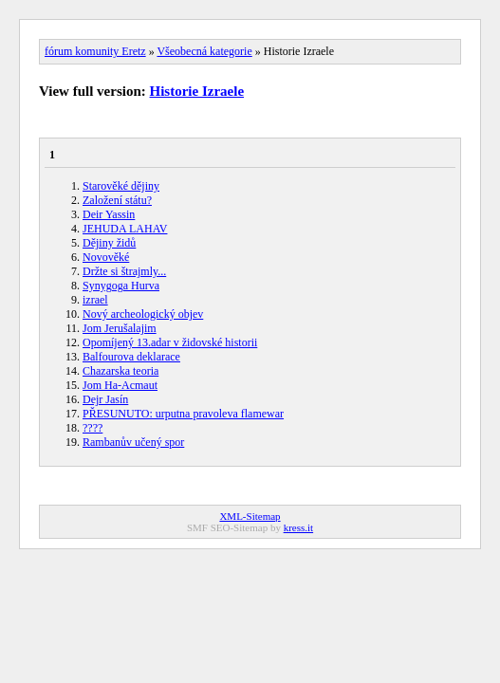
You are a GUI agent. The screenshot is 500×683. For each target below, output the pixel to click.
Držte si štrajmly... (124, 271)
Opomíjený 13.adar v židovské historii (170, 342)
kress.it (298, 527)
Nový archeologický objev (143, 314)
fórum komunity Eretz (95, 51)
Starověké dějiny (121, 186)
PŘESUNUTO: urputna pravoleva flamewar (183, 413)
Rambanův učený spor (133, 442)
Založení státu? (117, 200)
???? (92, 427)
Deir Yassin (109, 214)
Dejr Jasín (105, 399)
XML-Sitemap (249, 516)
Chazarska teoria (120, 371)
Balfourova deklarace (131, 356)
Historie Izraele (197, 91)
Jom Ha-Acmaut (120, 385)
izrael (95, 299)
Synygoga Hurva (121, 285)
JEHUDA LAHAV (125, 228)
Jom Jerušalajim (120, 328)
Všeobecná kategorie (204, 51)
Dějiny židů (109, 242)
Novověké (106, 257)
